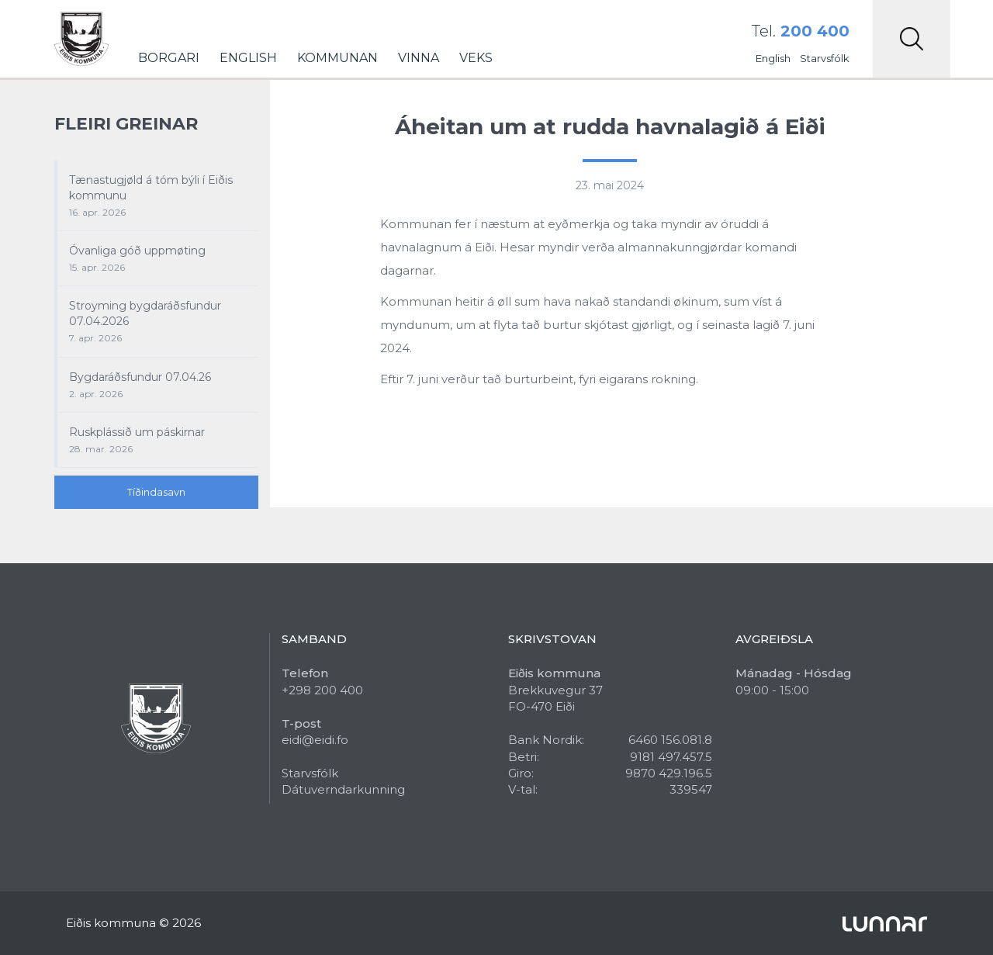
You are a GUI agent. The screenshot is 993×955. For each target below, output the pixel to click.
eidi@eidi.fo (315, 739)
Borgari (168, 57)
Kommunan (337, 57)
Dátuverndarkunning (343, 789)
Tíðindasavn (156, 492)
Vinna (418, 57)
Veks (476, 57)
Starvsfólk (824, 58)
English (248, 57)
